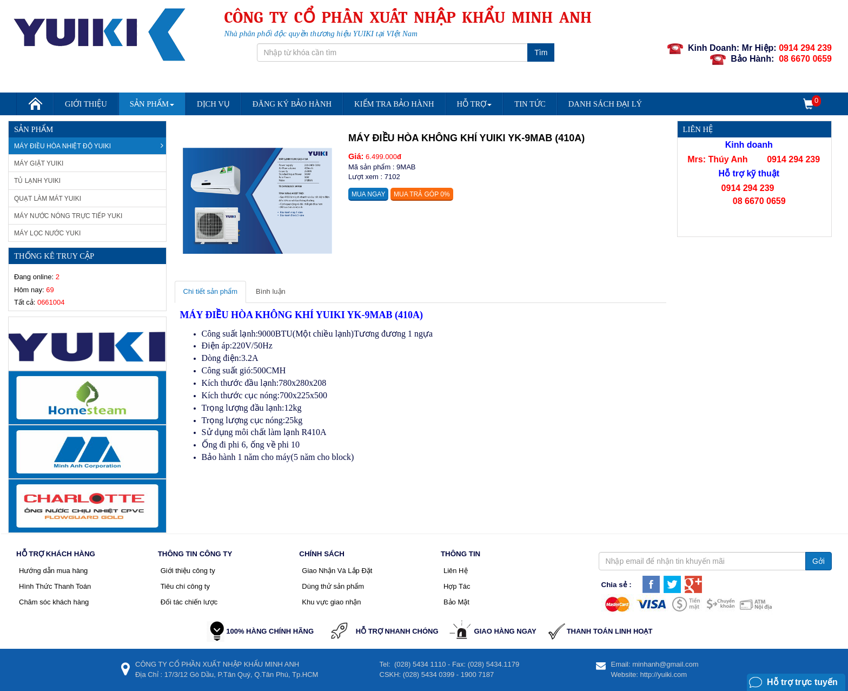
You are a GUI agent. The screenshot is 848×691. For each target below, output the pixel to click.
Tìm (540, 52)
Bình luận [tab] (271, 291)
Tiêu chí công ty (185, 586)
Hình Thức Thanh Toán (55, 586)
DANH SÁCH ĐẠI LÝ (605, 104)
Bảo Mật (456, 602)
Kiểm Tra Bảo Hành (394, 104)
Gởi (818, 561)
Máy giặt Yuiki (38, 163)
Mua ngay (368, 194)
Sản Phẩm (152, 104)
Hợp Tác (457, 586)
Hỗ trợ (474, 104)
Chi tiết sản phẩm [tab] (210, 291)
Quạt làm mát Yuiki (47, 198)
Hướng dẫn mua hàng (53, 571)
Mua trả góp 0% (422, 194)
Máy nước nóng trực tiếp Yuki (68, 216)
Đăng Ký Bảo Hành (292, 104)
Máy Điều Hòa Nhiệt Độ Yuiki (88, 146)
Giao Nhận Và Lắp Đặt (337, 571)
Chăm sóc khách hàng (54, 602)
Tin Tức (530, 104)
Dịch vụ (213, 104)
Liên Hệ (455, 571)
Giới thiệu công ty (188, 571)
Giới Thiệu (86, 104)
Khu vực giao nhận (331, 602)
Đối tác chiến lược (189, 602)
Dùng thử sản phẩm (333, 586)
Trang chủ (34, 107)
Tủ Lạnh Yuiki (37, 181)
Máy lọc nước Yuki (47, 233)
